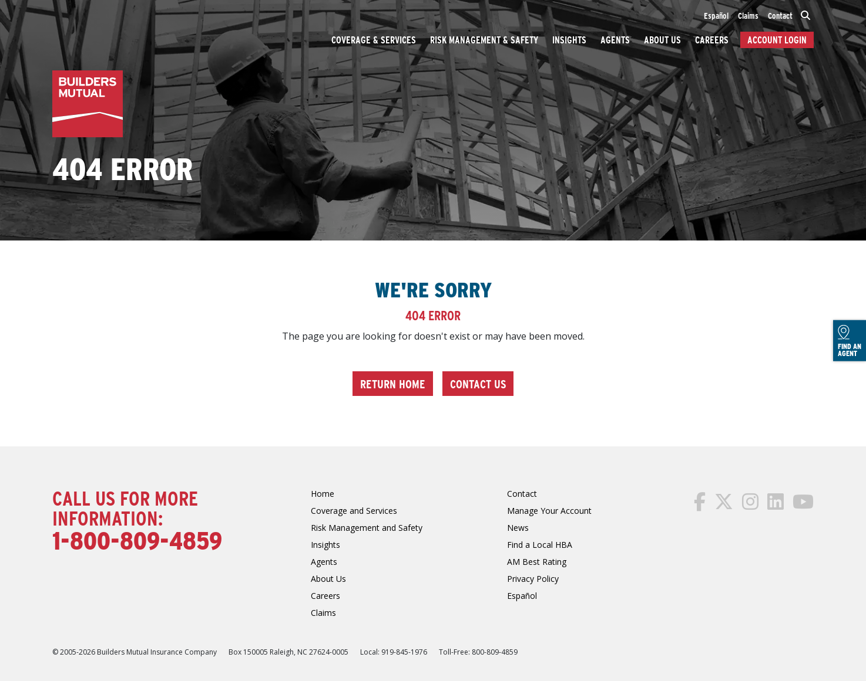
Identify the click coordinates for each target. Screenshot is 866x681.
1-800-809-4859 (137, 539)
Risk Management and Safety (366, 527)
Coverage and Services (354, 510)
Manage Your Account (549, 510)
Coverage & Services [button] (373, 39)
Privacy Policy (533, 578)
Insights (325, 544)
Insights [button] (569, 39)
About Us (328, 578)
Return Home (392, 383)
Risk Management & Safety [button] (484, 39)
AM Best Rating (536, 561)
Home (322, 493)
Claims (748, 15)
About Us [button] (662, 39)
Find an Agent (849, 341)
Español (716, 15)
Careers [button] (712, 39)
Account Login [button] (777, 39)
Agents (615, 39)
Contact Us (478, 383)
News (518, 527)
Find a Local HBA (539, 544)
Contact (780, 15)
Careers (325, 595)
